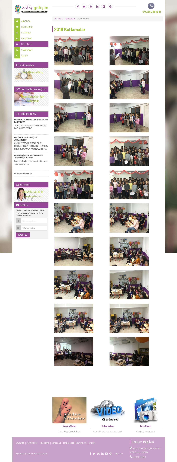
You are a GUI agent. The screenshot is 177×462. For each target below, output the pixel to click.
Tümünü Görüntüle (23, 173)
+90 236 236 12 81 (32, 192)
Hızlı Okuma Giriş (32, 72)
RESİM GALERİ (23, 44)
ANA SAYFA (58, 19)
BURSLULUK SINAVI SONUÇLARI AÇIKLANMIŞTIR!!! (25, 138)
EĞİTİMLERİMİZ (23, 27)
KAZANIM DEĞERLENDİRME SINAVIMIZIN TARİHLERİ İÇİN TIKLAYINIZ (28, 156)
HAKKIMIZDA (22, 33)
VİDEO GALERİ (23, 50)
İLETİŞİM (21, 55)
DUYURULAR (22, 38)
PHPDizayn (119, 453)
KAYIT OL (22, 234)
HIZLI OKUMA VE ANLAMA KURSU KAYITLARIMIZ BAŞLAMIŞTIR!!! (31, 121)
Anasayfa (22, 21)
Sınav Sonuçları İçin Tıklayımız (32, 98)
